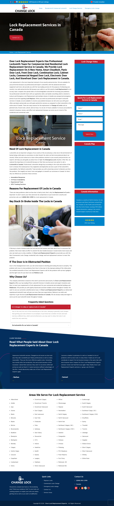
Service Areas (48, 492)
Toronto (84, 429)
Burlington (14, 440)
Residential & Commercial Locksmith (56, 8)
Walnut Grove (86, 444)
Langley (37, 458)
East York (37, 418)
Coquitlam (14, 458)
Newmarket (62, 411)
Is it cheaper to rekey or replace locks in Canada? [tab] (40, 307)
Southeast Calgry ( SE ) (89, 411)
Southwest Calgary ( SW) (90, 414)
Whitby (84, 455)
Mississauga (62, 403)
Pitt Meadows (62, 451)
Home (40, 8)
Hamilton (37, 447)
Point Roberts (62, 455)
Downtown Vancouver (41, 407)
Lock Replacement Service (23, 52)
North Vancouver (63, 418)
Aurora (13, 411)
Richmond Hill (62, 466)
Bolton (13, 425)
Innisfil (37, 451)
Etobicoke (38, 422)
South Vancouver (87, 407)
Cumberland (14, 462)
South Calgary (86, 403)
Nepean (60, 407)
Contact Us (16, 38)
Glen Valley (38, 433)
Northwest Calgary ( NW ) (66, 429)
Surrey (84, 422)
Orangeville (61, 436)
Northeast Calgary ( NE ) (65, 425)
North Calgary (62, 414)
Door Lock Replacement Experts (56, 503)
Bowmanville (15, 429)
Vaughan (84, 440)
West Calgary (86, 447)
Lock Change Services (75, 8)
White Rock (85, 458)
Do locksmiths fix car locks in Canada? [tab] (40, 325)
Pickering (61, 447)
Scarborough (86, 399)
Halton (37, 444)
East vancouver (39, 414)
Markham (37, 462)
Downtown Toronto (41, 403)
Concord (13, 455)
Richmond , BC (62, 462)
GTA (36, 440)
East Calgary (38, 411)
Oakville (60, 433)
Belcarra (13, 418)
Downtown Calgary (40, 399)
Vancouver (85, 436)
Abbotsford (14, 399)
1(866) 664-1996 (81, 480)
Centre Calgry (15, 451)
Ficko (36, 425)
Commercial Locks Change (51, 483)
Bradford (13, 433)
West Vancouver (87, 451)
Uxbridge (85, 433)
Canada (78, 484)
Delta (12, 466)
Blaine (13, 422)
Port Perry (61, 458)
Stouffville (85, 418)
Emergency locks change (92, 8)
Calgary (13, 447)
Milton (60, 399)
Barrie (12, 414)
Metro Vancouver (40, 466)
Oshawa (60, 440)
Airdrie (13, 403)
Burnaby (13, 444)
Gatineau (37, 429)
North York (61, 422)
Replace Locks (48, 480)
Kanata (37, 455)
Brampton (14, 436)
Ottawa (60, 444)
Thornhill (85, 425)
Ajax (12, 407)
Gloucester (38, 436)
